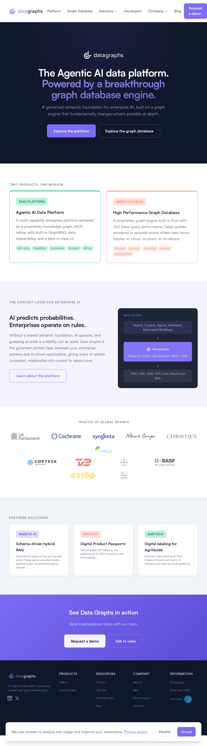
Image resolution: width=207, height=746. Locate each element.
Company (158, 11)
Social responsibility (180, 690)
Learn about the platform (38, 377)
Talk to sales (125, 642)
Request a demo (195, 11)
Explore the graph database (129, 131)
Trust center (181, 699)
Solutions (108, 11)
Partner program (142, 697)
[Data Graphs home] (26, 11)
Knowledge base (104, 697)
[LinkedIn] (9, 698)
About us (137, 682)
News (136, 690)
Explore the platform (71, 131)
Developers (133, 11)
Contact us (138, 705)
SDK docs (101, 690)
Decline (165, 731)
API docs (100, 682)
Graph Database (80, 11)
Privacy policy (177, 682)
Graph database (67, 690)
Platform (54, 11)
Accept (186, 731)
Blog (177, 11)
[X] (17, 698)
